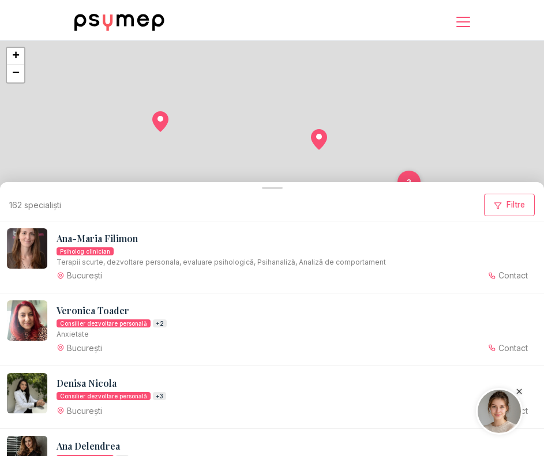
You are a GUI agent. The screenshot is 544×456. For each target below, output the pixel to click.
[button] (160, 121)
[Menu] (463, 22)
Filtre (509, 204)
